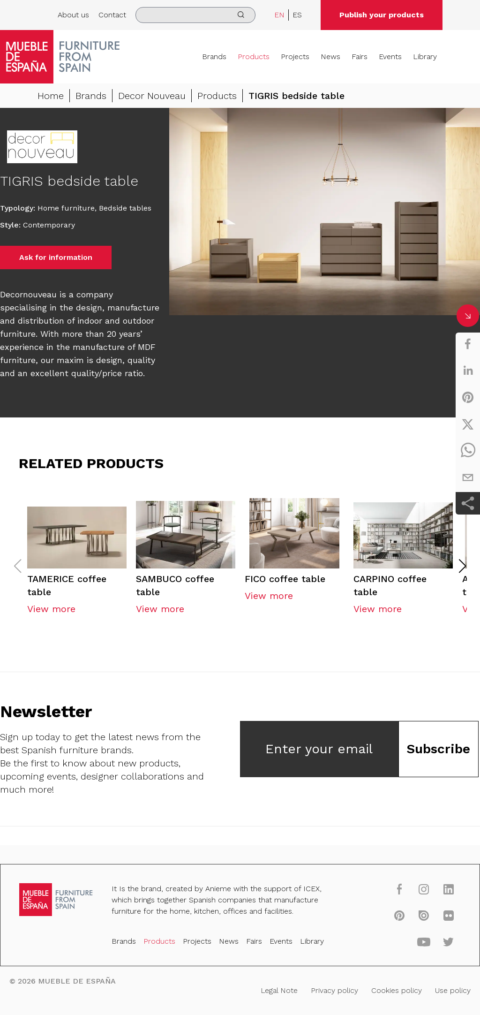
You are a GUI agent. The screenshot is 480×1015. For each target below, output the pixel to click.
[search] (195, 15)
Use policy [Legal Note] (452, 990)
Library (425, 56)
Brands (214, 56)
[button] (462, 568)
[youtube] (423, 941)
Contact (112, 14)
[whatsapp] (468, 450)
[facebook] (468, 344)
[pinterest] (468, 397)
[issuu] (423, 915)
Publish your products (381, 14)
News (330, 56)
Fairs (360, 56)
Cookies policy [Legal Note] (396, 990)
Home (51, 95)
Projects (295, 56)
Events (390, 56)
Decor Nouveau (152, 95)
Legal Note (279, 990)
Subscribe (438, 750)
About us (73, 14)
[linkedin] (468, 370)
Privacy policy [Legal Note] (334, 990)
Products (254, 56)
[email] (468, 477)
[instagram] (423, 889)
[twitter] (468, 424)
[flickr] (447, 915)
